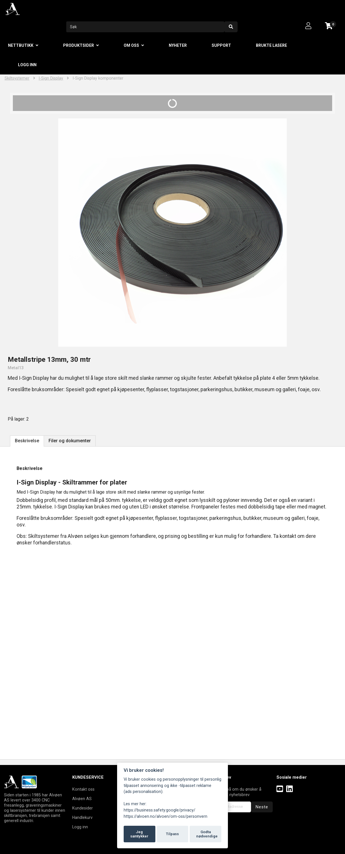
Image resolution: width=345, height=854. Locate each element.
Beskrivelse (27, 440)
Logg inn (27, 64)
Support (221, 45)
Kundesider (82, 808)
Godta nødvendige (207, 834)
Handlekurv (82, 817)
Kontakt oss (83, 789)
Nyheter (178, 45)
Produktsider (78, 45)
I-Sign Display (51, 78)
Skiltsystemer (17, 78)
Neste (262, 806)
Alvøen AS (82, 798)
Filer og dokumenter (70, 440)
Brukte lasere (271, 45)
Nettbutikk (20, 45)
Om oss (131, 45)
